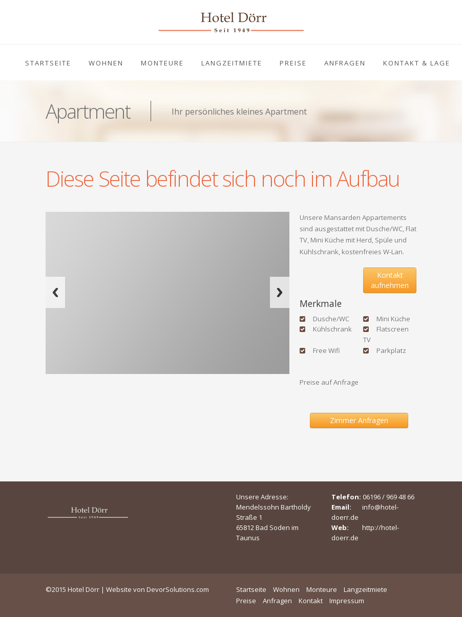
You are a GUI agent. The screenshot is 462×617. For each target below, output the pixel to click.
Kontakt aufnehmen (390, 280)
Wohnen (106, 63)
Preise (293, 63)
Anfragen (345, 63)
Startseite (48, 63)
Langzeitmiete (231, 63)
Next (279, 292)
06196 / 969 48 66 (388, 496)
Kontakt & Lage (416, 63)
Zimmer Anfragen (359, 420)
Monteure (162, 63)
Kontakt (311, 600)
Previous (55, 292)
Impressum (346, 600)
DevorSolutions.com (177, 589)
